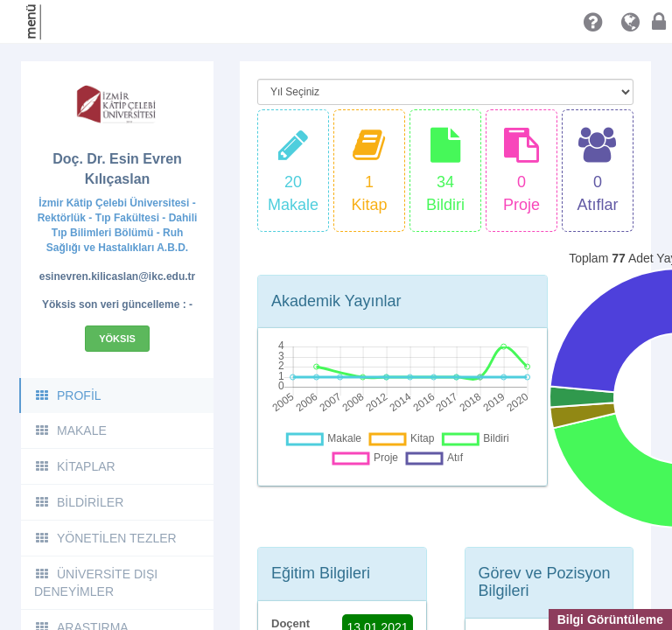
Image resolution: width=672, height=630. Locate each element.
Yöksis (117, 338)
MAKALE (70, 431)
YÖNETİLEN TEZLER (105, 538)
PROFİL (68, 395)
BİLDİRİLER (78, 502)
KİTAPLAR (75, 466)
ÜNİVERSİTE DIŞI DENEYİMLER (96, 582)
